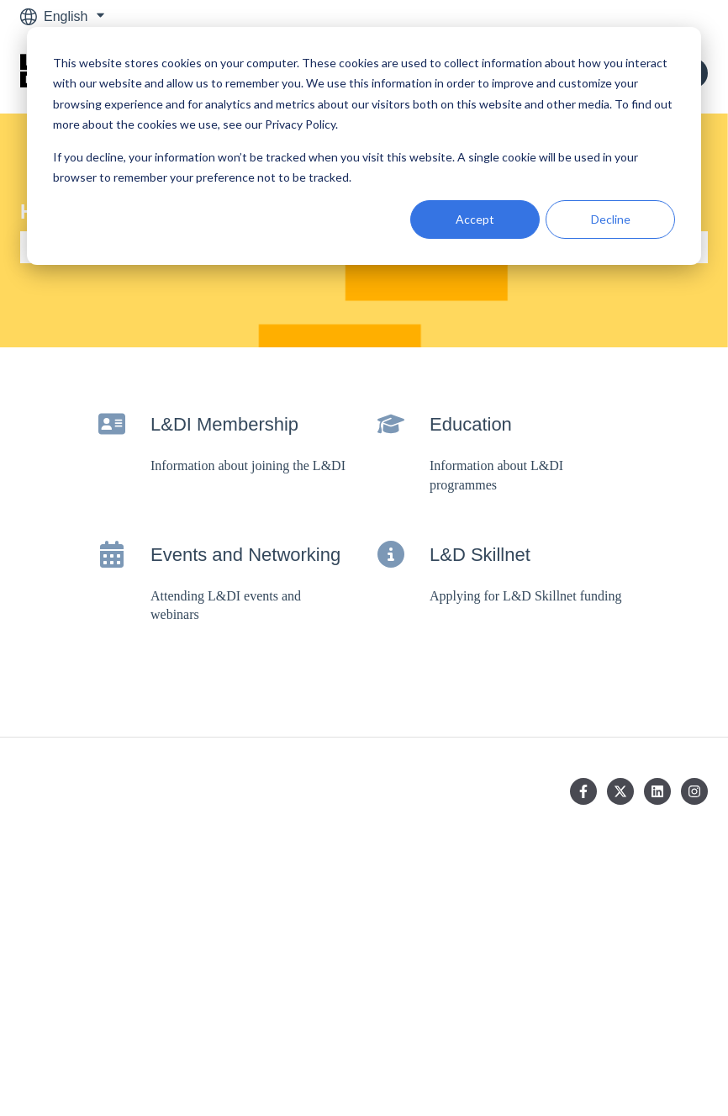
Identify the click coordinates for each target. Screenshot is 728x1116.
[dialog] (364, 146)
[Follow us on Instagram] (694, 791)
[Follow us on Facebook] (583, 791)
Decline (610, 219)
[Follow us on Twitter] (620, 791)
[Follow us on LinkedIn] (657, 791)
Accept (475, 219)
